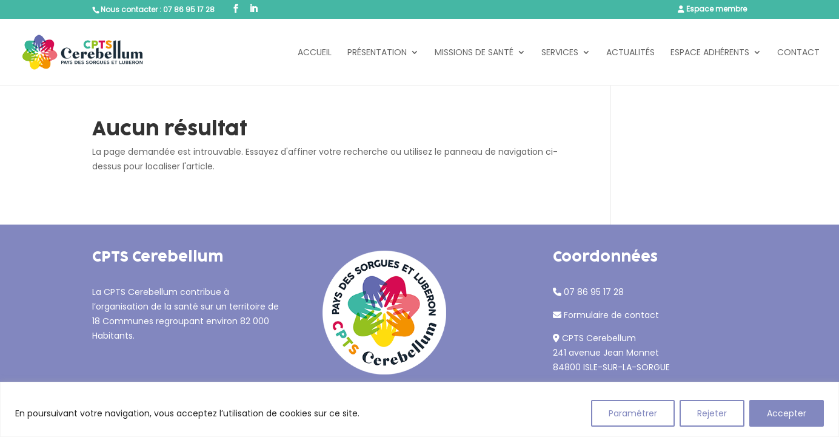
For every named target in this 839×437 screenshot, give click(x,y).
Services (559, 53)
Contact (798, 53)
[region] (419, 409)
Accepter (786, 413)
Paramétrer (633, 413)
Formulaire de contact (611, 315)
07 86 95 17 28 (189, 9)
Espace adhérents (709, 53)
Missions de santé (474, 53)
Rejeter (712, 413)
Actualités (630, 53)
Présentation (377, 53)
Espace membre (716, 9)
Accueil (315, 53)
